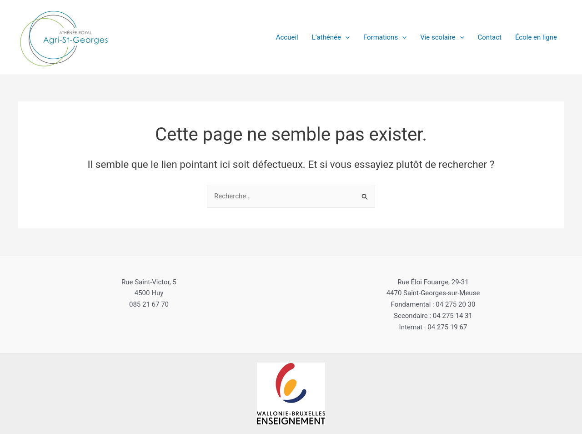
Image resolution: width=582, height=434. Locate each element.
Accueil (287, 37)
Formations (384, 37)
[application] (345, 37)
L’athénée (331, 37)
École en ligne (536, 37)
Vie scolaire (442, 37)
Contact (490, 37)
